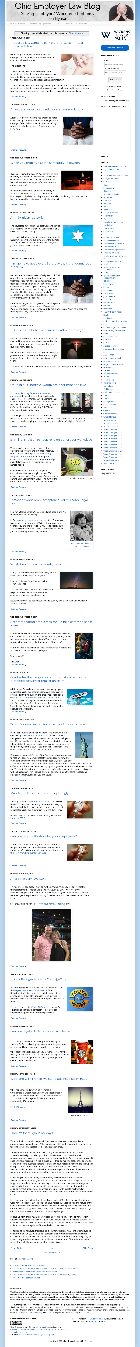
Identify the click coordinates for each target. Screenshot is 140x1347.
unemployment (109, 401)
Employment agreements (114, 249)
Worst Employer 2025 (112, 454)
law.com (106, 305)
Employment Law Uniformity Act (115, 257)
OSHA (105, 333)
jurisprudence (109, 296)
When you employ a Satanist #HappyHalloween (45, 163)
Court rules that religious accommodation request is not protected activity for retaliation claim (51, 679)
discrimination (109, 225)
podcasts (107, 339)
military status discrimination (115, 321)
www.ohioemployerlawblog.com (40, 1334)
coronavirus (108, 197)
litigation (107, 315)
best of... (107, 182)
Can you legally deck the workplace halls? (40, 1031)
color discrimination (111, 194)
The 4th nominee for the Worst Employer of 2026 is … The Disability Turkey (44, 1274)
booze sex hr (108, 188)
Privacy (120, 90)
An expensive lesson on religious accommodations (47, 109)
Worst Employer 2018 (112, 432)
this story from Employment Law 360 (27, 853)
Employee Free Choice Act (114, 243)
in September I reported (40, 801)
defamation (108, 216)
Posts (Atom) (27, 1259)
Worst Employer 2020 (112, 438)
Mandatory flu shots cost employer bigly (39, 793)
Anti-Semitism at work (26, 217)
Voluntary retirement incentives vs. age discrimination (35, 1271)
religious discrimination (113, 364)
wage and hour (109, 404)
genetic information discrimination (111, 277)
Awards (58, 24)
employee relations (111, 246)
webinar (106, 410)
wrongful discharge (111, 460)
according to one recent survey (32, 520)
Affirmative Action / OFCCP (114, 166)
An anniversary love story (28, 878)
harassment (108, 284)
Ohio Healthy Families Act (114, 330)
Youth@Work (38, 1007)
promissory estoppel (112, 358)
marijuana (107, 318)
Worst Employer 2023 (112, 447)
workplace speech (110, 426)
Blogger (88, 1341)
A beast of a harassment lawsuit (26, 1278)
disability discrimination (113, 222)
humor (106, 287)
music (105, 324)
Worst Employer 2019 (112, 435)
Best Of (68, 24)
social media (108, 380)
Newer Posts (16, 1248)
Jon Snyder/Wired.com (96, 1319)
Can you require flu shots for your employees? (43, 836)
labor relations (109, 302)
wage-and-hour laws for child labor (30, 990)
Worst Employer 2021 (112, 441)
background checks (111, 178)
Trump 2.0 (107, 398)
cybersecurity (108, 209)
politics (106, 342)
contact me (69, 1307)
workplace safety (110, 423)
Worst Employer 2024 (112, 451)
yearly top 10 (108, 463)
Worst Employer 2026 (112, 457)
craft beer (107, 203)
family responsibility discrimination (111, 268)
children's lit (108, 191)
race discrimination (111, 361)
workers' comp (109, 420)
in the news (108, 293)
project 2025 (108, 355)
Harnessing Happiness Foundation (30, 455)
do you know (108, 228)
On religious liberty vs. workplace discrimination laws (48, 385)
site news (107, 376)
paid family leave (110, 336)
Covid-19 (107, 200)
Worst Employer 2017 (112, 429)
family (105, 264)
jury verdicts (108, 299)
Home (52, 1248)
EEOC (105, 234)
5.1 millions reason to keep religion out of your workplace (51, 439)
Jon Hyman (40, 1327)
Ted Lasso (107, 389)
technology (108, 386)
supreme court (109, 383)
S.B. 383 (106, 370)
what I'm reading (110, 413)
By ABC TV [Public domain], (81, 543)
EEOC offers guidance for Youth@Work (38, 979)
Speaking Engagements (40, 24)
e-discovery (108, 231)
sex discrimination (110, 373)
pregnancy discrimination (113, 349)
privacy (106, 352)
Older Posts (88, 1248)
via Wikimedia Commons (81, 547)
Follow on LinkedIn (115, 47)
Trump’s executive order (39, 735)
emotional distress (111, 237)
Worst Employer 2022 (112, 444)
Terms (114, 90)
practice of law (109, 346)
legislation (107, 308)
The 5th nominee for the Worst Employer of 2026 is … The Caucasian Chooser (46, 1268)
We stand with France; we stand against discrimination (49, 1079)
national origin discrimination (115, 327)
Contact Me (81, 24)
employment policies (112, 261)
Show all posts (76, 33)
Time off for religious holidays (31, 1133)
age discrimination (111, 169)
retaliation (107, 367)
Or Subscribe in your (115, 100)
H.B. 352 (106, 281)
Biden (105, 185)
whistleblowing (109, 417)
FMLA (105, 272)
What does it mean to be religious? (35, 564)
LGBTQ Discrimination (112, 312)
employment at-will (111, 253)
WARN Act (107, 407)
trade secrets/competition (114, 392)
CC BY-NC (93, 1321)
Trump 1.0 (107, 395)
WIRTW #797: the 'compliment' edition (29, 1265)
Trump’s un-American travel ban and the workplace (47, 724)
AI (104, 172)
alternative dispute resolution (115, 175)
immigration (108, 290)
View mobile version (52, 1252)
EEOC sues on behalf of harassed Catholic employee (47, 330)
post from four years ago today (48, 903)
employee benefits (111, 240)
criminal (106, 206)
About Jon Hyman (16, 24)
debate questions (110, 212)
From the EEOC (17, 818)
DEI (104, 219)
